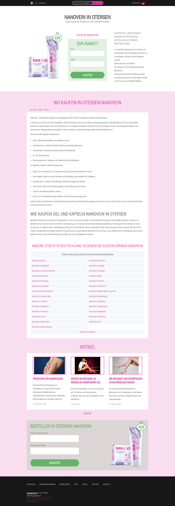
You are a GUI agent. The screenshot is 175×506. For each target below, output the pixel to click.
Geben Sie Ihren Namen (39, 433)
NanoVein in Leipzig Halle (41, 296)
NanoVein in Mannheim (97, 311)
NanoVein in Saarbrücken (98, 306)
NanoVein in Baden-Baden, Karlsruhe (102, 291)
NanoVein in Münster (39, 301)
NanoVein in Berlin (38, 260)
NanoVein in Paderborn (40, 306)
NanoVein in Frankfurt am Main (43, 270)
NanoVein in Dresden (96, 265)
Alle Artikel (87, 413)
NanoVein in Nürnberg (97, 301)
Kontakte (106, 484)
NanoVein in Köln (95, 276)
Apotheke (95, 484)
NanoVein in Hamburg (40, 281)
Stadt (76, 484)
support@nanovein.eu (34, 496)
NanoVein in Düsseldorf (40, 265)
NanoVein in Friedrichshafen (42, 291)
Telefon (72, 59)
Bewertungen (64, 484)
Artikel (85, 484)
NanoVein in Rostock (39, 311)
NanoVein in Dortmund (97, 286)
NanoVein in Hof (95, 321)
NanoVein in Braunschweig (42, 326)
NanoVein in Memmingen (98, 296)
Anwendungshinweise (47, 484)
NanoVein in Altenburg (97, 316)
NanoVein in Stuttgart (97, 270)
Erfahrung (31, 484)
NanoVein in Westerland (41, 321)
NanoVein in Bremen (96, 281)
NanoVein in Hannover (40, 276)
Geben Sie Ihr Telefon (38, 445)
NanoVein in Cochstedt (40, 286)
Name (72, 49)
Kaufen (87, 75)
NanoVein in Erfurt (39, 316)
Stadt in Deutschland (87, 331)
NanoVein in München (97, 260)
